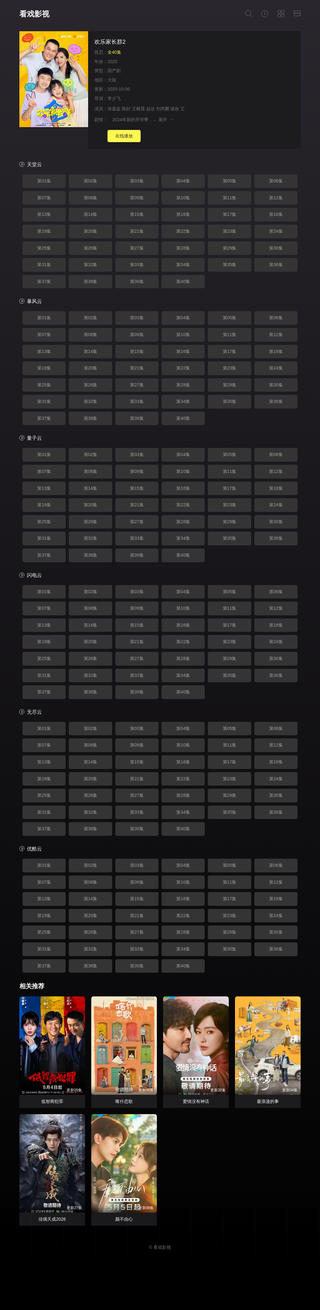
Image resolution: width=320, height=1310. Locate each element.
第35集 (230, 264)
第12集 (276, 197)
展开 (166, 119)
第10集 (183, 197)
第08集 (91, 197)
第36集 (276, 264)
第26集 (91, 248)
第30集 (276, 248)
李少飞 (114, 98)
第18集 (276, 214)
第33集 (137, 264)
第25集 (44, 248)
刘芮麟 (162, 108)
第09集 (137, 197)
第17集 (230, 214)
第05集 (230, 180)
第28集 (183, 248)
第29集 (230, 248)
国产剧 (114, 70)
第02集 (91, 180)
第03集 (137, 180)
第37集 (44, 281)
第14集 (91, 214)
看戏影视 (34, 14)
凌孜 (174, 108)
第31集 (44, 264)
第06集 (276, 180)
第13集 (44, 214)
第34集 (183, 264)
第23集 (230, 231)
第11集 (230, 197)
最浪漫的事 (268, 1101)
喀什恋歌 (124, 1101)
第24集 (276, 231)
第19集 (44, 231)
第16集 (183, 214)
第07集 (44, 197)
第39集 (137, 281)
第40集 (183, 281)
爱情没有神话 (196, 1101)
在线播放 (124, 135)
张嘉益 (114, 108)
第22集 (183, 231)
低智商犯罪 (52, 1101)
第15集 (137, 214)
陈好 (126, 108)
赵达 (150, 108)
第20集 (91, 231)
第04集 (183, 180)
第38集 (91, 281)
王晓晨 (138, 108)
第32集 (91, 264)
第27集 (137, 248)
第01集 (44, 180)
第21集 (137, 231)
